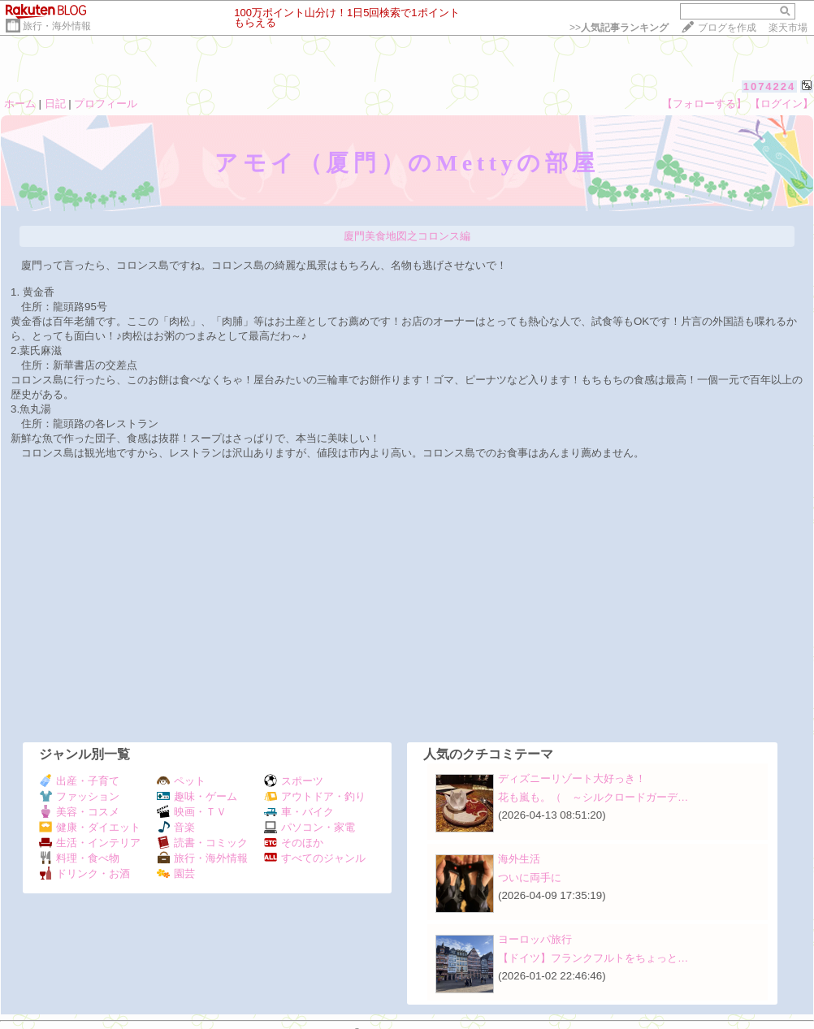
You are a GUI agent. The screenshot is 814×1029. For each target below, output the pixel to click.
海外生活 (519, 859)
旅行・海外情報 (57, 26)
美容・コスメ (79, 812)
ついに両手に (529, 877)
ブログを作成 (727, 27)
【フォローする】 (704, 103)
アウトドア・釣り (315, 796)
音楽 (176, 827)
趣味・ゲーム (197, 796)
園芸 (176, 873)
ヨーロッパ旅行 (535, 939)
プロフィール (105, 103)
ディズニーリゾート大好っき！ (572, 778)
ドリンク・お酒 (84, 873)
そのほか (293, 843)
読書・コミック (202, 843)
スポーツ (293, 781)
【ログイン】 (781, 103)
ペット (181, 781)
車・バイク (299, 812)
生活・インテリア (90, 843)
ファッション (79, 796)
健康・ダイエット (90, 827)
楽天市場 (788, 27)
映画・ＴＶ (192, 812)
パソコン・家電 (309, 827)
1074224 (769, 86)
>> (619, 27)
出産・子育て (79, 781)
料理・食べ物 (79, 858)
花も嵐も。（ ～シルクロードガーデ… (593, 797)
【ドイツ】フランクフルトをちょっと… (593, 958)
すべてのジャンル (315, 858)
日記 (55, 103)
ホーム (20, 103)
